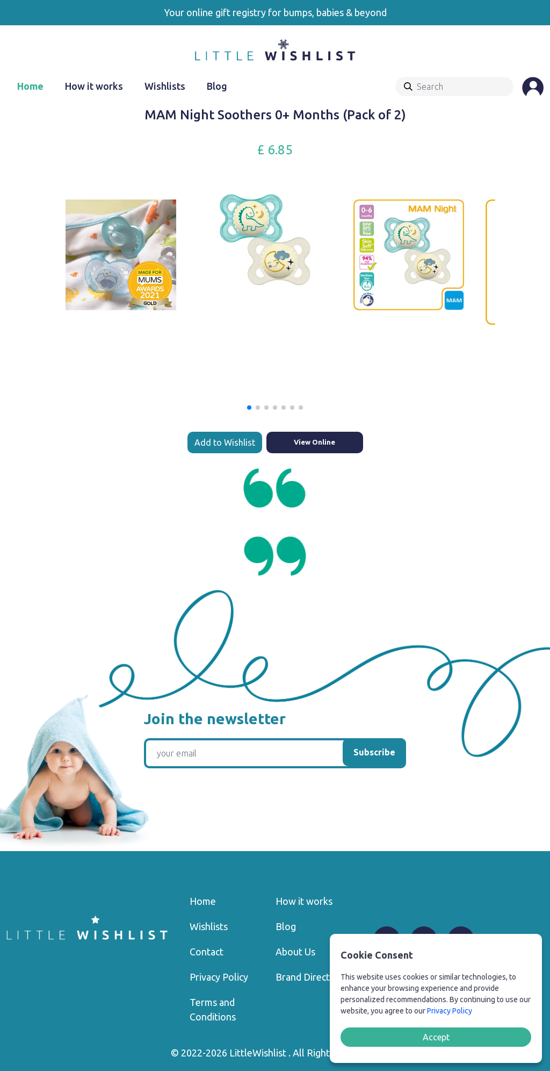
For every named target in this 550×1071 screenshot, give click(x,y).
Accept (436, 1037)
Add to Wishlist (224, 442)
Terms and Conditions (213, 1009)
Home (30, 86)
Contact (206, 951)
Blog (217, 86)
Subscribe (374, 752)
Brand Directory (310, 977)
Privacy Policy (219, 977)
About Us (295, 951)
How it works (94, 86)
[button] (249, 407)
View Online (314, 442)
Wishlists (164, 86)
